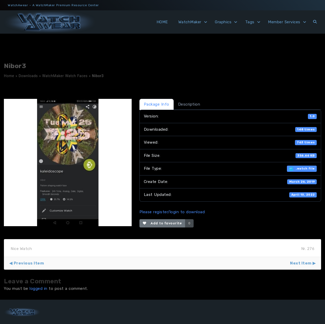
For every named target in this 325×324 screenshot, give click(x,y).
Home (9, 76)
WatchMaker (189, 22)
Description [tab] (189, 104)
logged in (38, 288)
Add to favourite (162, 223)
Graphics (223, 22)
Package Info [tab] (156, 104)
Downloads (28, 76)
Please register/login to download (172, 212)
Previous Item (29, 263)
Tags (250, 22)
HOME (162, 22)
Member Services (284, 22)
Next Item (301, 263)
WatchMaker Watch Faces (65, 76)
